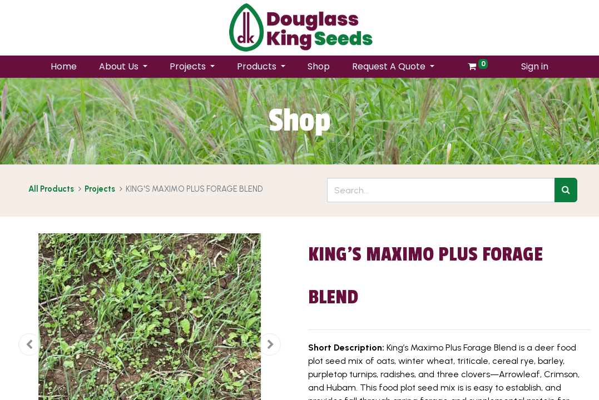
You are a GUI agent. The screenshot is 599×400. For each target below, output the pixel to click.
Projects (100, 189)
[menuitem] (63, 67)
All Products (51, 189)
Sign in (534, 66)
